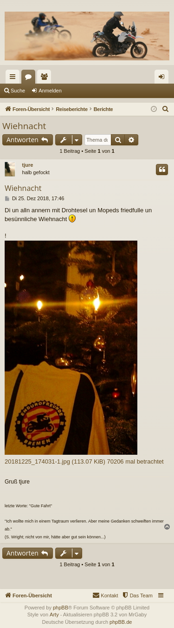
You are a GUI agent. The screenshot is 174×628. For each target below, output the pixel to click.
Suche (18, 90)
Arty (54, 614)
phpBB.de (121, 622)
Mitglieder (46, 78)
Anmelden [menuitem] (163, 78)
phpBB (60, 607)
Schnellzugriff (14, 78)
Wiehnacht (24, 126)
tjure (27, 165)
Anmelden (50, 90)
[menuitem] (165, 109)
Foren (30, 78)
